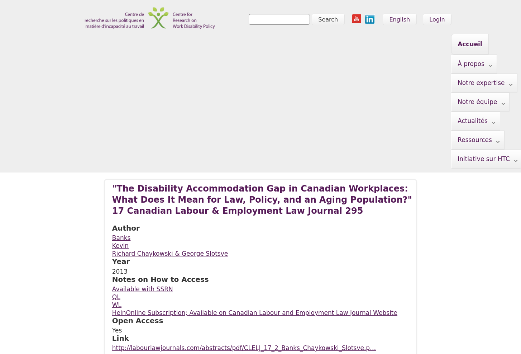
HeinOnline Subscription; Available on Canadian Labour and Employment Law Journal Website (254, 216)
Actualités (303, 44)
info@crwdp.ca (95, 338)
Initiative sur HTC (144, 63)
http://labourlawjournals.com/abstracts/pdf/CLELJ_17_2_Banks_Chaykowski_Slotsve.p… (244, 251)
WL (116, 208)
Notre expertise (187, 44)
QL (116, 200)
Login (437, 19)
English (399, 19)
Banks (121, 141)
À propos (131, 44)
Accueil (92, 44)
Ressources (354, 44)
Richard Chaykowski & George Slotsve (170, 156)
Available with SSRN (142, 192)
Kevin (120, 148)
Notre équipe (249, 44)
